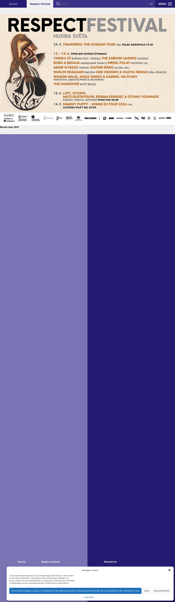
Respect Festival (40, 3)
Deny (146, 591)
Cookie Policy (89, 597)
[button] (169, 570)
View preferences (161, 591)
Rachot (13, 3)
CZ (151, 3)
